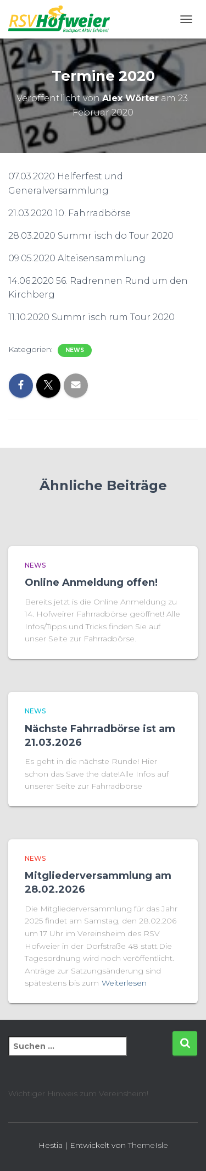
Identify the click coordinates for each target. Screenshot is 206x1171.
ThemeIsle (148, 1145)
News (74, 350)
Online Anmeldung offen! (91, 582)
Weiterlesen (124, 983)
